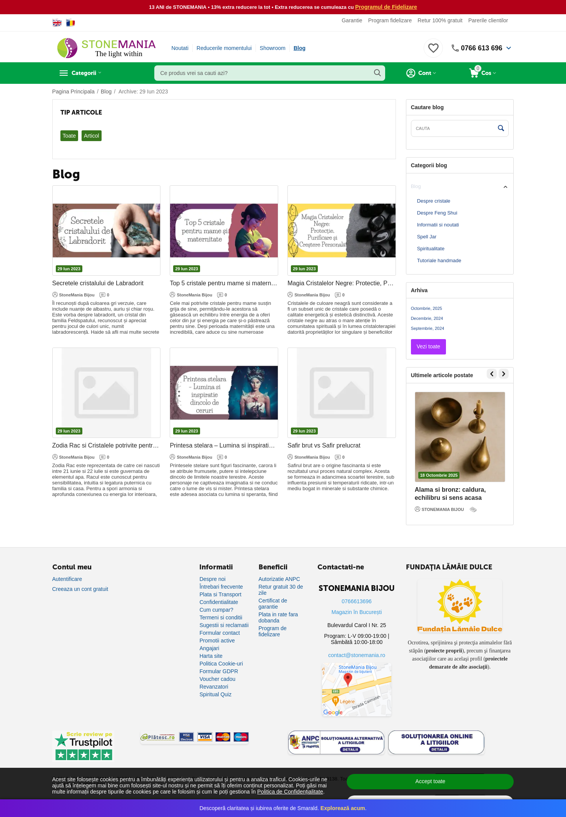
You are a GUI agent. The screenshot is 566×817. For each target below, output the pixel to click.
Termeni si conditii (220, 617)
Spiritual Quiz (215, 694)
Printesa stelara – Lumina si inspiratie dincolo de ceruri (224, 445)
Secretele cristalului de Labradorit (98, 283)
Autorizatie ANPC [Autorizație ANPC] (279, 579)
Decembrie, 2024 (427, 318)
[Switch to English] (57, 22)
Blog (300, 48)
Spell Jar (427, 237)
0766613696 (357, 601)
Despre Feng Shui (437, 213)
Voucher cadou (217, 679)
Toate (69, 136)
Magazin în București (357, 612)
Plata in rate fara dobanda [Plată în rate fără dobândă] (278, 617)
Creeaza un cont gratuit (80, 589)
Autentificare (67, 579)
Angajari (209, 648)
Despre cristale (434, 201)
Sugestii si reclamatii (224, 625)
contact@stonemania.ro (356, 655)
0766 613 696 (481, 48)
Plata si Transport (220, 594)
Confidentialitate (218, 602)
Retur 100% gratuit (439, 20)
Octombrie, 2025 (426, 308)
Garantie (352, 20)
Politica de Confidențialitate (289, 792)
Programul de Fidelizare (386, 7)
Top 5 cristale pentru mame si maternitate (224, 283)
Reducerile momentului (224, 48)
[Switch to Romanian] (70, 22)
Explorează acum (343, 808)
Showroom (273, 48)
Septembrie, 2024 (427, 328)
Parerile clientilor (488, 20)
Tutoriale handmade (439, 260)
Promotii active (217, 640)
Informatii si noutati (438, 225)
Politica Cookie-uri (221, 664)
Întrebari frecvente (221, 587)
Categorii (87, 73)
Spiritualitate (431, 248)
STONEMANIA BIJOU (439, 509)
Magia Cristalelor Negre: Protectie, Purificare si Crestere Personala (341, 283)
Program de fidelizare (273, 631)
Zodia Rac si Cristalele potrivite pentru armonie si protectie (106, 445)
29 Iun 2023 (69, 268)
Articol (91, 136)
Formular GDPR (218, 671)
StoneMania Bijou (73, 294)
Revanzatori (213, 687)
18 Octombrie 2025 (439, 475)
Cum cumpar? (216, 610)
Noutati (180, 48)
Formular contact (219, 633)
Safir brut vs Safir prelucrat (323, 445)
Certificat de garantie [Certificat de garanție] (273, 603)
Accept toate (431, 781)
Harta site (210, 656)
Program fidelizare (390, 20)
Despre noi (212, 579)
